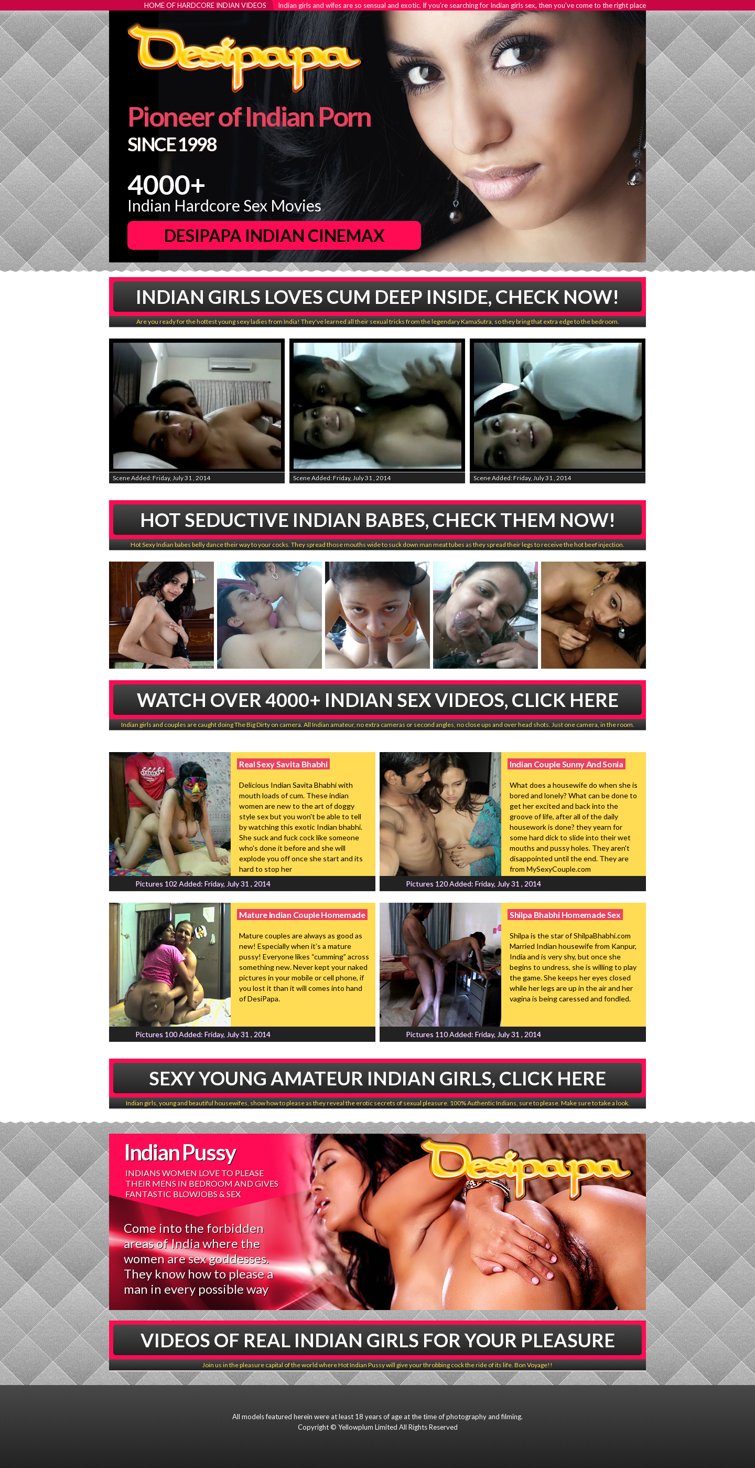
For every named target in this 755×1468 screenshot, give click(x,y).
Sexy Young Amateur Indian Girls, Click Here (377, 1078)
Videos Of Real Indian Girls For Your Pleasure (378, 1339)
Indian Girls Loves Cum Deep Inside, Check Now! (377, 296)
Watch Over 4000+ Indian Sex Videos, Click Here (378, 699)
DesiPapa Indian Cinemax (274, 235)
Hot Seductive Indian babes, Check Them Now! (378, 519)
